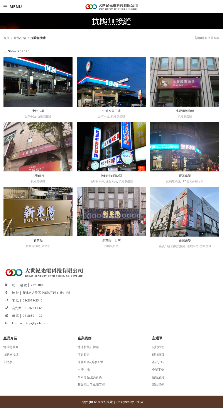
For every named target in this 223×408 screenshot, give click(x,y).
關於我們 (158, 347)
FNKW (139, 402)
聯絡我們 (158, 384)
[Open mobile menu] (12, 6)
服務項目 (158, 354)
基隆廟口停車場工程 (91, 384)
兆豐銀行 (38, 176)
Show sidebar (18, 51)
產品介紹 (20, 38)
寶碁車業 (185, 176)
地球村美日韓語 (111, 176)
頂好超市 (84, 354)
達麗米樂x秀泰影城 (199, 247)
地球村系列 (97, 181)
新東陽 (37, 241)
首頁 (6, 38)
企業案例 (158, 369)
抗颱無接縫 (44, 117)
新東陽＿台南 (111, 241)
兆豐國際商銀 (185, 111)
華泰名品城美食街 (90, 377)
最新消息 (158, 377)
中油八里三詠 (111, 111)
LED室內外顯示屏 (193, 181)
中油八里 (38, 111)
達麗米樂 (185, 241)
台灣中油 (30, 117)
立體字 (46, 246)
